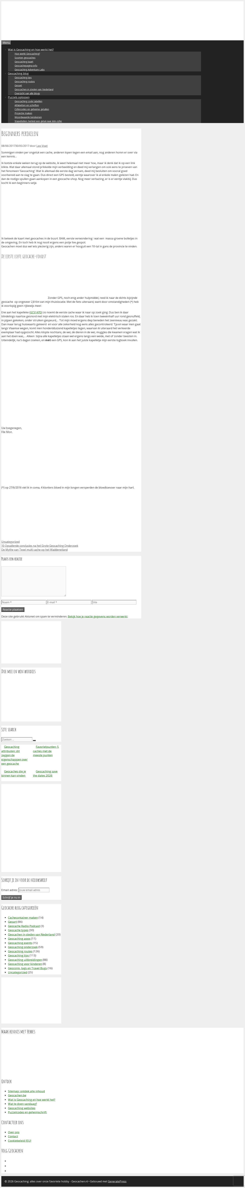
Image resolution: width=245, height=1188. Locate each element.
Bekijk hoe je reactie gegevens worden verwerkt (97, 616)
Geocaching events (20, 943)
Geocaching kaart (24, 61)
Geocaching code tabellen (28, 101)
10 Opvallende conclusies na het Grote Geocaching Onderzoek (39, 546)
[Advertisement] (71, 211)
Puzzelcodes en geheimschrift (27, 1112)
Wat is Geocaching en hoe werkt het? (31, 49)
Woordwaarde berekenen (28, 117)
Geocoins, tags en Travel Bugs (27, 968)
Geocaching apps (19, 938)
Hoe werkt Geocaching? (27, 53)
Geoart (18, 85)
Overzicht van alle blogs (27, 93)
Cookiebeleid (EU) (19, 1141)
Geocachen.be (17, 1095)
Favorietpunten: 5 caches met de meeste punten (46, 751)
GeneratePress (117, 1181)
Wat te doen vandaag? (22, 1104)
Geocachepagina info (26, 65)
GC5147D (36, 312)
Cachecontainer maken (23, 917)
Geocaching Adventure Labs (30, 69)
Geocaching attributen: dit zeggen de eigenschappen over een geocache (14, 755)
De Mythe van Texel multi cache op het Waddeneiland (34, 550)
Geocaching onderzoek (23, 947)
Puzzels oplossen (19, 97)
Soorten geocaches (25, 57)
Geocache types (18, 930)
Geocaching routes (25, 81)
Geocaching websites (21, 1108)
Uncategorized (10, 542)
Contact (13, 1136)
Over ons (13, 1132)
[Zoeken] (34, 740)
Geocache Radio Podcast (24, 926)
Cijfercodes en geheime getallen (32, 109)
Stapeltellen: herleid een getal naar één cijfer (38, 121)
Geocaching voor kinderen (25, 964)
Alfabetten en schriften (27, 105)
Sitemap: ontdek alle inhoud (26, 1091)
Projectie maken (23, 113)
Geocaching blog (18, 73)
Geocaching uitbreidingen (25, 960)
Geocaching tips (23, 77)
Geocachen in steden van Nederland (34, 89)
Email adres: (9, 890)
